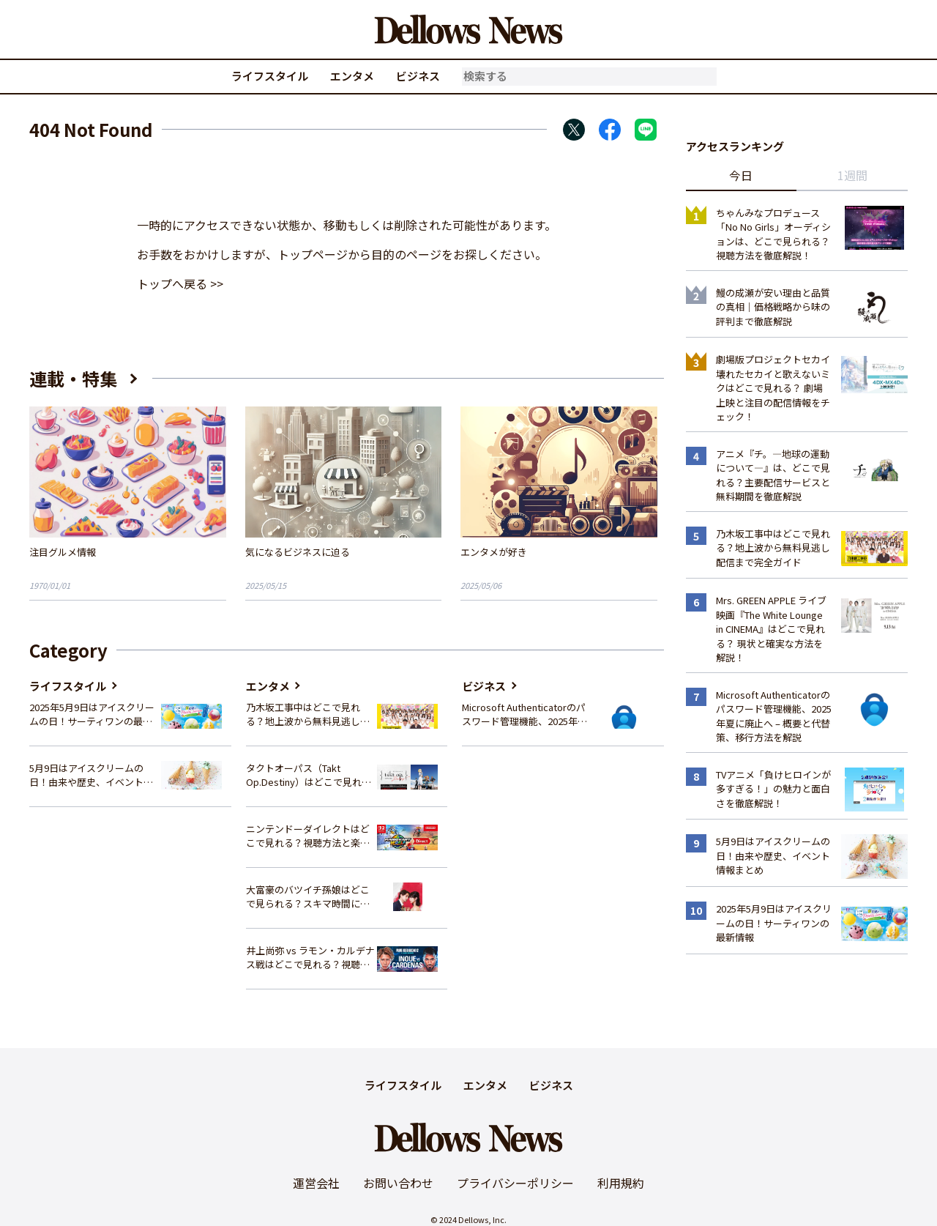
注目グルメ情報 (62, 552)
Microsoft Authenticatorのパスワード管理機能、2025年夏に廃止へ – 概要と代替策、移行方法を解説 (524, 714)
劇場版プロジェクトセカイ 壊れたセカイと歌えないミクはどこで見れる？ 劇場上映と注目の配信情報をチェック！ (773, 387)
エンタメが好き (493, 552)
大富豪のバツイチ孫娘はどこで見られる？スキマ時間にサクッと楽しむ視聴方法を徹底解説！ (308, 897)
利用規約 (620, 1183)
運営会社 (316, 1183)
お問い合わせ (398, 1183)
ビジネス (418, 75)
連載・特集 (73, 378)
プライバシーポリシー (515, 1183)
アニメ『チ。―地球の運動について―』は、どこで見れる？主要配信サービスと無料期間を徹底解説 (773, 475)
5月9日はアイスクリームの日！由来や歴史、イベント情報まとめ (91, 775)
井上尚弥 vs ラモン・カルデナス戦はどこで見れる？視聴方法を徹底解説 (310, 957)
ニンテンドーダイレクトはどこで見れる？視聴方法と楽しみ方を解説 (308, 836)
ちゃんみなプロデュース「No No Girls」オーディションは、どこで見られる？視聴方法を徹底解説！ (773, 234)
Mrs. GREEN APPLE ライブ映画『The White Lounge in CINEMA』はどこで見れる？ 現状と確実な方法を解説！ (771, 628)
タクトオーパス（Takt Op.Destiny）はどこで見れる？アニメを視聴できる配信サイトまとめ (308, 775)
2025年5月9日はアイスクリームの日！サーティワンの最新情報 (91, 714)
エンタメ (352, 75)
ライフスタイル (269, 75)
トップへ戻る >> (180, 283)
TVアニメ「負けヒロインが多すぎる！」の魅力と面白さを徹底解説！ (773, 789)
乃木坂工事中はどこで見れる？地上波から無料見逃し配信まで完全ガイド (308, 714)
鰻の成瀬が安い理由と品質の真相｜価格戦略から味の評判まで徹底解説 (773, 307)
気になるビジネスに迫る (297, 552)
